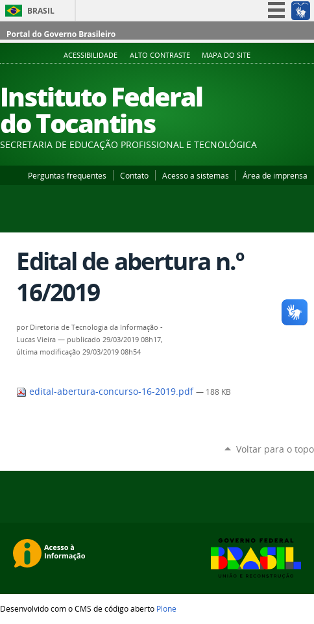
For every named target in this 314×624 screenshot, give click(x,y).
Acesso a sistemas (195, 175)
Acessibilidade (90, 55)
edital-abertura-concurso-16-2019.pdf (106, 391)
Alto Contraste (160, 55)
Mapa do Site (226, 55)
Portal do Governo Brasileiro (60, 34)
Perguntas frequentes (67, 175)
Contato (134, 175)
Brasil (40, 10)
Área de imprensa (275, 175)
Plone (166, 608)
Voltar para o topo (275, 449)
